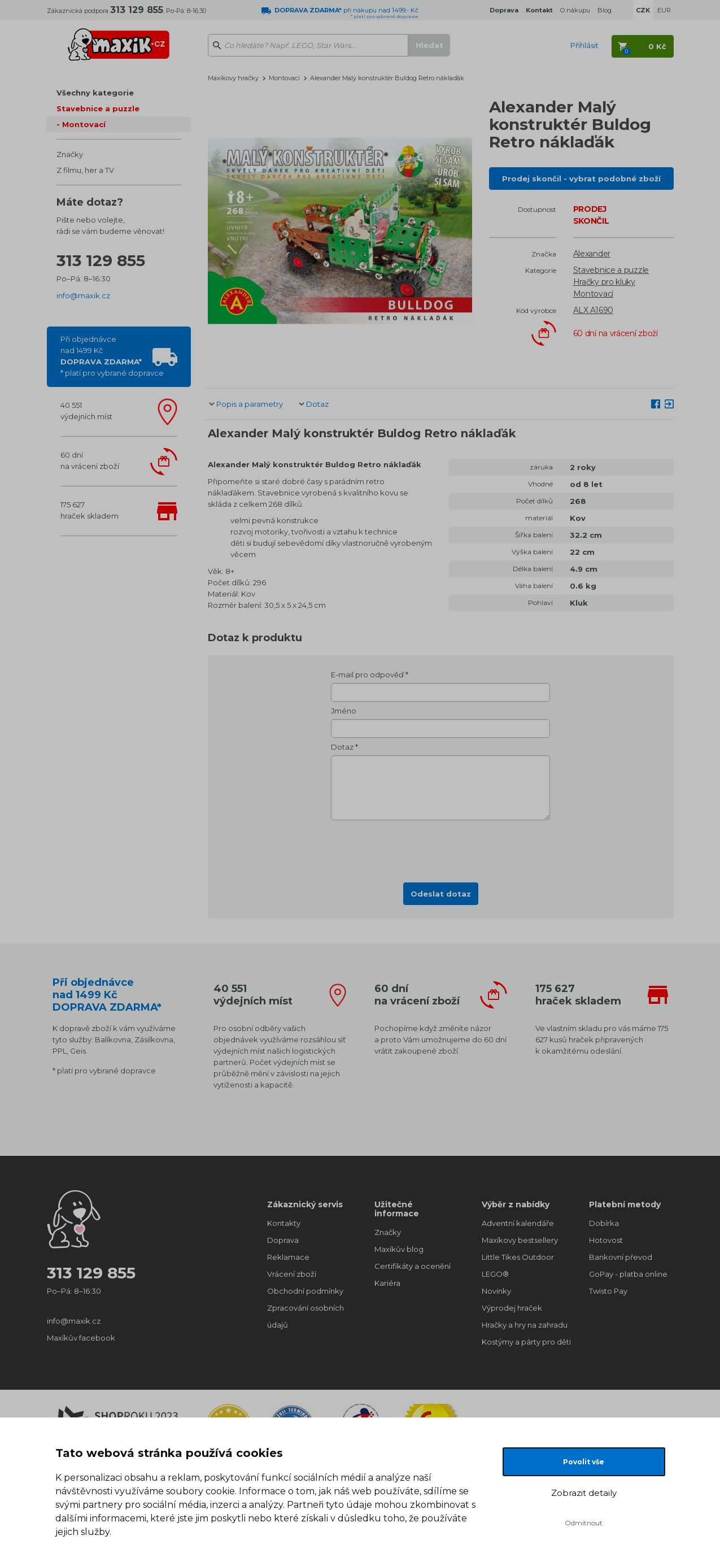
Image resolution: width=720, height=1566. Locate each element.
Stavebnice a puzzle (97, 108)
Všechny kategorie (95, 92)
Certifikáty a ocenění (412, 1266)
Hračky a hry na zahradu (524, 1324)
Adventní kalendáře (518, 1223)
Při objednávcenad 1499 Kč (112, 355)
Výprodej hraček (512, 1307)
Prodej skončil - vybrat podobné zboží (581, 178)
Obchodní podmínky (305, 1290)
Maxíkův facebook (81, 1337)
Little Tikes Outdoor (518, 1257)
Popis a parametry (249, 403)
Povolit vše (583, 1462)
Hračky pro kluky (604, 282)
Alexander (591, 254)
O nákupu (575, 10)
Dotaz (317, 403)
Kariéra (387, 1282)
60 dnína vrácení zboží (89, 460)
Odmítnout (584, 1523)
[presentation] (440, 848)
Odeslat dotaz (441, 893)
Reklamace (288, 1257)
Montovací (84, 124)
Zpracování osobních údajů (305, 1316)
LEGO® (495, 1273)
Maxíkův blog (399, 1249)
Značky (69, 154)
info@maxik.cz (83, 295)
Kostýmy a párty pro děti (524, 1341)
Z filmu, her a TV (85, 170)
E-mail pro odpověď (367, 674)
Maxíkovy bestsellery (520, 1240)
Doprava (283, 1240)
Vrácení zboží (291, 1273)
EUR (664, 10)
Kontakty (283, 1223)
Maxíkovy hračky (233, 78)
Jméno (343, 710)
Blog (604, 10)
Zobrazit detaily (584, 1492)
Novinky (496, 1290)
